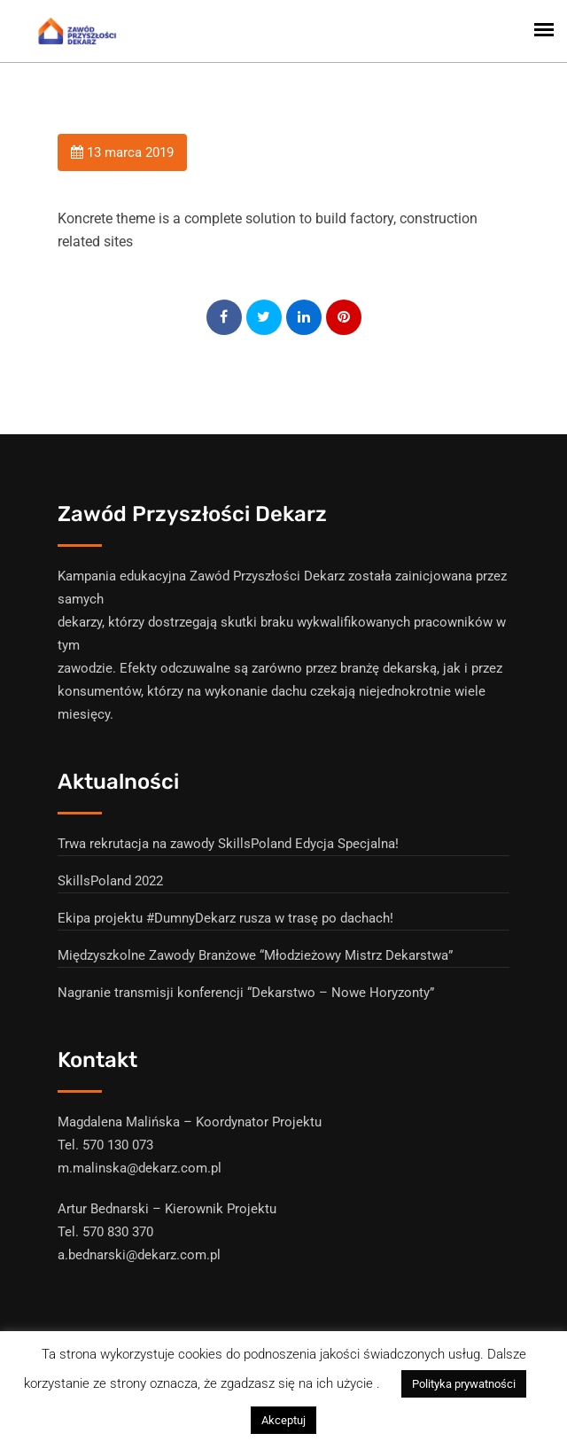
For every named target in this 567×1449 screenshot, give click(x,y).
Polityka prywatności (464, 1384)
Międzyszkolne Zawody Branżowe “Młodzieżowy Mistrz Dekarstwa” (255, 955)
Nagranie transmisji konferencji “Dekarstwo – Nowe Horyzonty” (246, 993)
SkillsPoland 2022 (110, 881)
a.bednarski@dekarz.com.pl (139, 1255)
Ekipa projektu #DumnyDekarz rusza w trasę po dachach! (225, 918)
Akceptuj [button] (283, 1420)
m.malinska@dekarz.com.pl (139, 1168)
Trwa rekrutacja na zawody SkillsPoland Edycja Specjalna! (228, 844)
